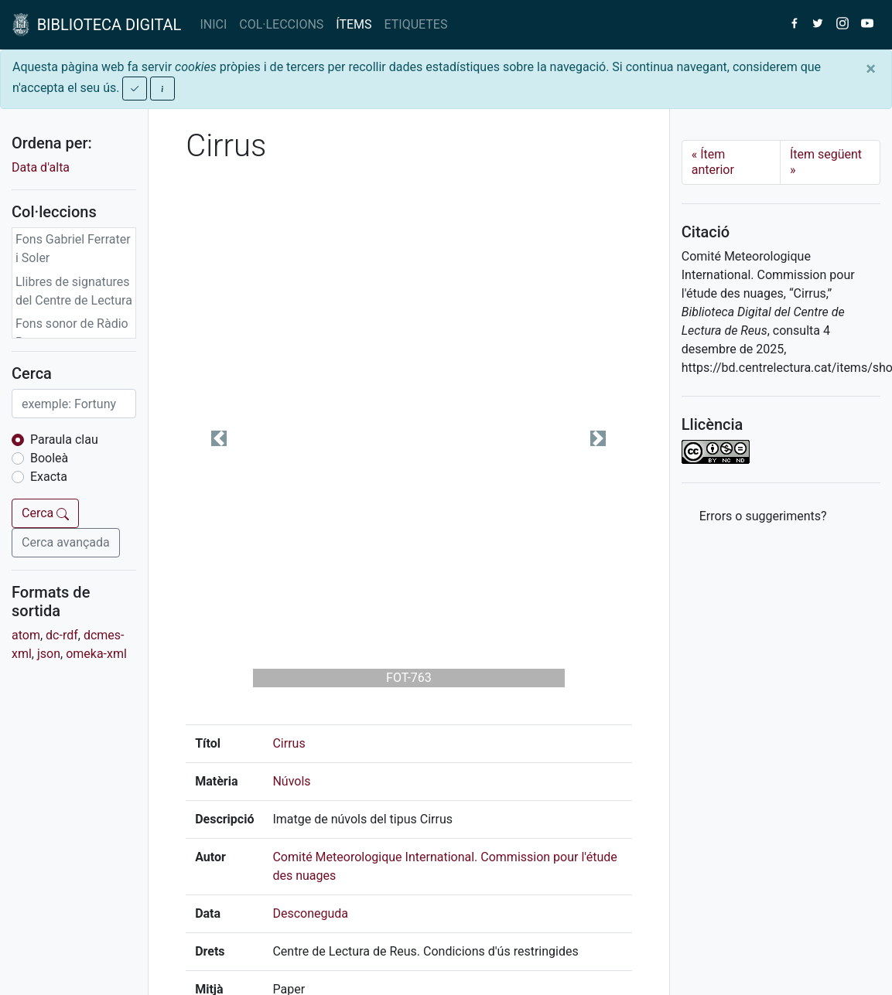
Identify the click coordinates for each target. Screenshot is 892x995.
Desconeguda (310, 913)
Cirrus (288, 743)
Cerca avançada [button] (66, 542)
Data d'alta (41, 167)
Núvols (291, 781)
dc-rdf (62, 635)
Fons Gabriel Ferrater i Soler (73, 248)
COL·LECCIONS (281, 24)
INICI (213, 24)
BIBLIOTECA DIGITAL (96, 24)
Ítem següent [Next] (826, 162)
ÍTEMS (353, 24)
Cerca (45, 513)
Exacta (48, 476)
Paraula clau (64, 439)
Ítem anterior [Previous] (713, 162)
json (48, 653)
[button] (219, 438)
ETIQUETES (416, 24)
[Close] (870, 68)
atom (26, 635)
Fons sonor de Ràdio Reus (71, 332)
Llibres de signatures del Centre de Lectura (73, 291)
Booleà (49, 458)
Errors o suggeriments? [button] (763, 516)
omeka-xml (96, 653)
